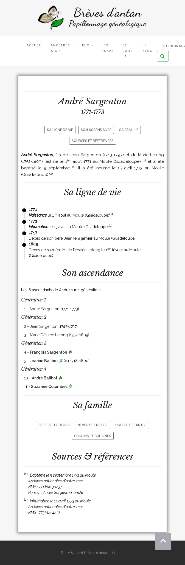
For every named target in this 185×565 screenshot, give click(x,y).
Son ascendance (96, 130)
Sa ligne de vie (60, 130)
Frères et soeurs (54, 425)
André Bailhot (44, 378)
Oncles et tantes (131, 425)
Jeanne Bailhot (44, 361)
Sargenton (106, 101)
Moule (106, 161)
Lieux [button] (85, 45)
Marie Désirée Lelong (81, 250)
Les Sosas (108, 48)
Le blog (147, 48)
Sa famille (128, 130)
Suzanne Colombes (49, 386)
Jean (68, 238)
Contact (118, 553)
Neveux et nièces (92, 425)
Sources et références (93, 141)
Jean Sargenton (85, 154)
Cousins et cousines (92, 436)
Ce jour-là (128, 51)
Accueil (35, 45)
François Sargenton (48, 352)
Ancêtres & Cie (60, 48)
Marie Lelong (151, 154)
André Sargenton (44, 309)
